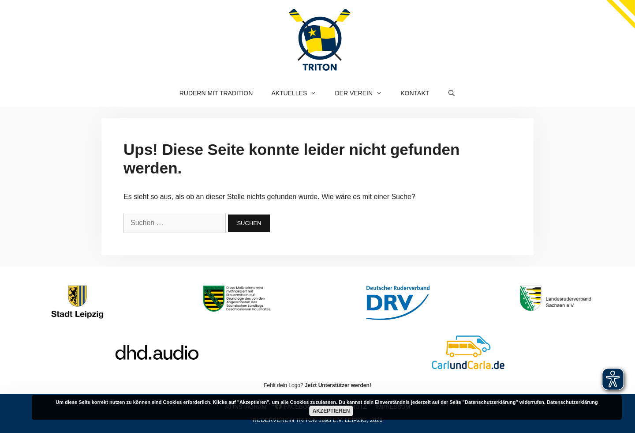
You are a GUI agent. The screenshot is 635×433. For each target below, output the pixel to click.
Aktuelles (298, 93)
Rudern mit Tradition (216, 93)
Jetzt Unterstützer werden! (338, 385)
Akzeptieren (331, 411)
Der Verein (363, 93)
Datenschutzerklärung (572, 402)
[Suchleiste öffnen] (451, 93)
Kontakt (414, 93)
